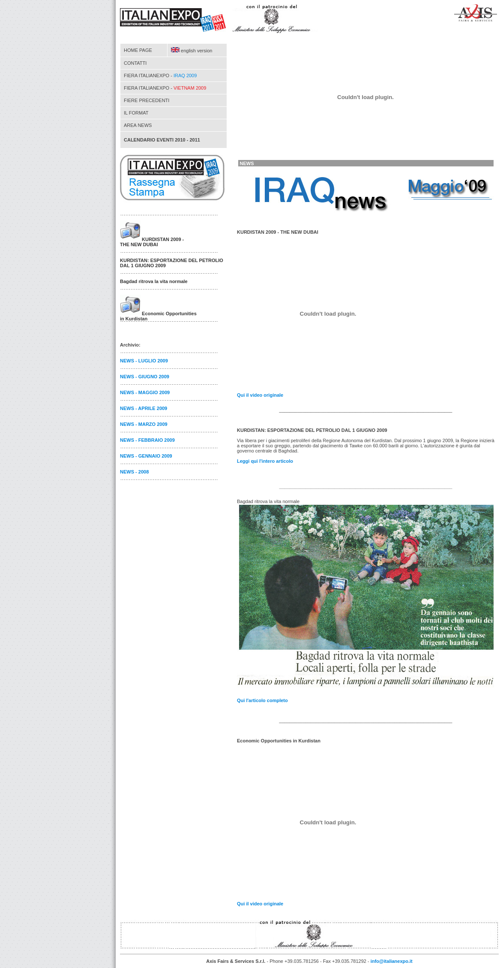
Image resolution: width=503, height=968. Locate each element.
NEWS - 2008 (134, 471)
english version (191, 50)
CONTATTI (135, 63)
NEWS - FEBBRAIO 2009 (147, 440)
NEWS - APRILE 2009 (143, 408)
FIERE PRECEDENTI (146, 100)
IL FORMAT (136, 112)
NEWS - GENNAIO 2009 (146, 455)
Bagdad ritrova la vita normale (154, 281)
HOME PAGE (138, 50)
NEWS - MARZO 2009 (144, 424)
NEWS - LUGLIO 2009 (144, 360)
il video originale (260, 395)
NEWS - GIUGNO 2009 (144, 376)
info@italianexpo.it (392, 961)
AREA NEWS (138, 125)
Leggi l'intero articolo (265, 461)
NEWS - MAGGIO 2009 (145, 392)
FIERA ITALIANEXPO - (160, 75)
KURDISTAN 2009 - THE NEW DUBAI (152, 242)
